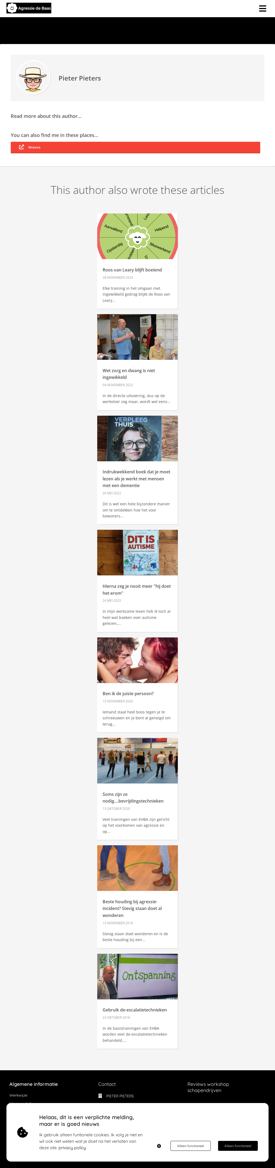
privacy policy (72, 1147)
